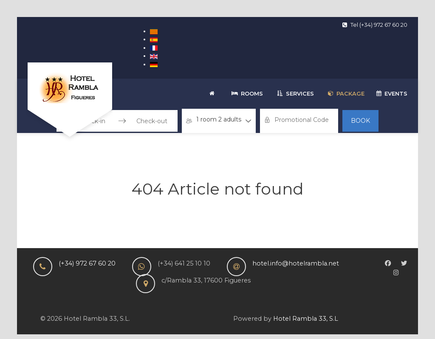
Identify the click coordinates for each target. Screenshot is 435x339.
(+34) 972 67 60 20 (87, 263)
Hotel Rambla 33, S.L (305, 318)
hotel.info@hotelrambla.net (295, 263)
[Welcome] (213, 93)
